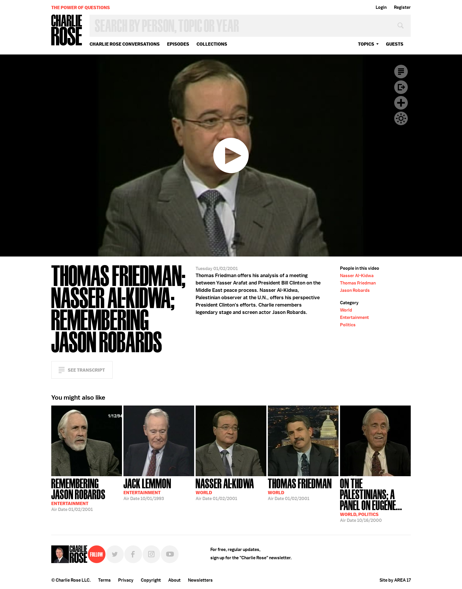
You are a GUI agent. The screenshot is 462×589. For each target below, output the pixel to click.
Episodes (178, 44)
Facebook (133, 554)
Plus (401, 103)
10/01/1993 (147, 489)
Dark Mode (401, 118)
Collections (212, 44)
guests (394, 44)
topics (366, 44)
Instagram (151, 554)
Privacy (125, 580)
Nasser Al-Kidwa (357, 276)
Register (402, 7)
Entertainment (354, 317)
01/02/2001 (86, 494)
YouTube (170, 554)
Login (381, 7)
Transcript (401, 71)
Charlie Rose (66, 30)
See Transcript (86, 370)
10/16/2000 (375, 499)
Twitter (115, 554)
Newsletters (200, 580)
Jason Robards (355, 290)
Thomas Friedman (358, 283)
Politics (348, 325)
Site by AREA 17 (395, 580)
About (174, 580)
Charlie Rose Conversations (125, 44)
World (346, 310)
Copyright (151, 580)
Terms (104, 580)
